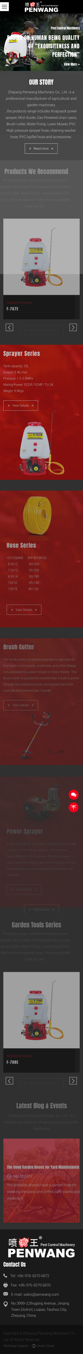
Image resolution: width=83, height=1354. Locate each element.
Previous (9, 327)
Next (73, 327)
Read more (39, 148)
